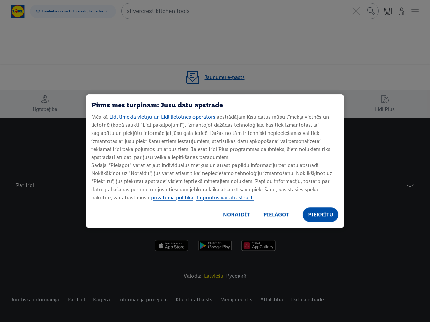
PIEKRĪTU (320, 214)
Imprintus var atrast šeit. (225, 197)
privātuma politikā (172, 197)
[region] (215, 161)
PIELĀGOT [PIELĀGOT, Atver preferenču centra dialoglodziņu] (276, 214)
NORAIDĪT (236, 214)
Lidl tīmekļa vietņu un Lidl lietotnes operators (162, 117)
